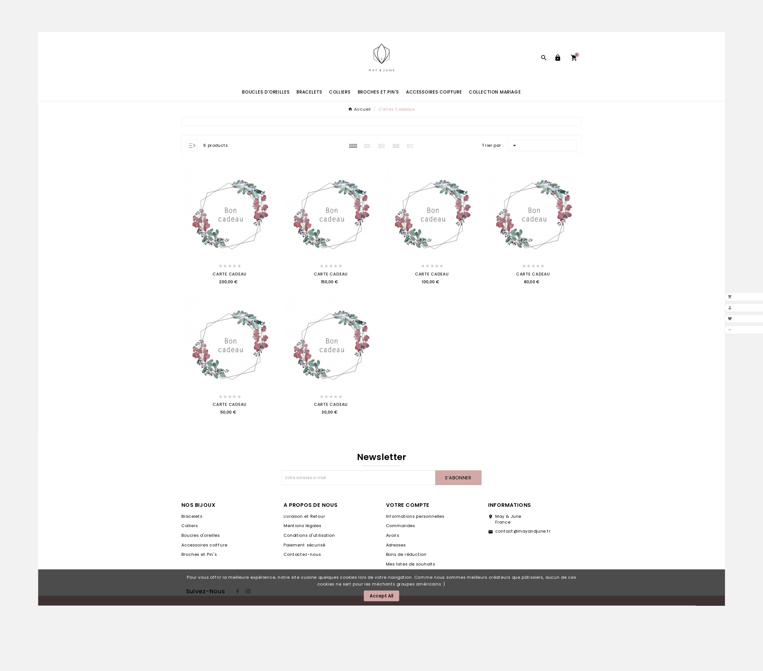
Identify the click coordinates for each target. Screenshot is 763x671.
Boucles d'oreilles (200, 535)
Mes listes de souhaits (410, 564)
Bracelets (191, 516)
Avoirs (392, 535)
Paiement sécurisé (304, 545)
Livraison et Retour (304, 516)
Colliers (189, 526)
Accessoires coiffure (204, 545)
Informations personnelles (415, 516)
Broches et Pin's (199, 554)
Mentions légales (302, 526)
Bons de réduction (406, 554)
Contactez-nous (302, 554)
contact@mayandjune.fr (523, 531)
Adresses (396, 545)
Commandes (400, 526)
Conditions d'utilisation (309, 535)
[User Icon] (559, 57)
